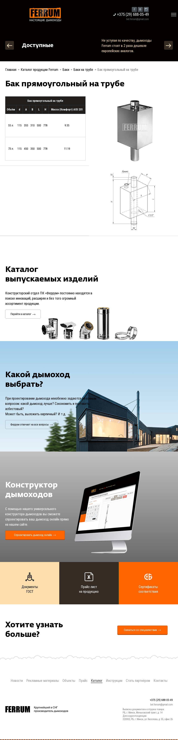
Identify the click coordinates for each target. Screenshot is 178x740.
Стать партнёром (138, 681)
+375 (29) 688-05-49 (133, 14)
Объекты (68, 681)
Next (168, 45)
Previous (9, 45)
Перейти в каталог (22, 314)
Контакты (160, 681)
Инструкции (114, 681)
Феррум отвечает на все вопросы (31, 424)
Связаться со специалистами (142, 630)
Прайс (83, 681)
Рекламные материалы (42, 681)
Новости (17, 681)
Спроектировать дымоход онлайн (35, 535)
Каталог (96, 681)
